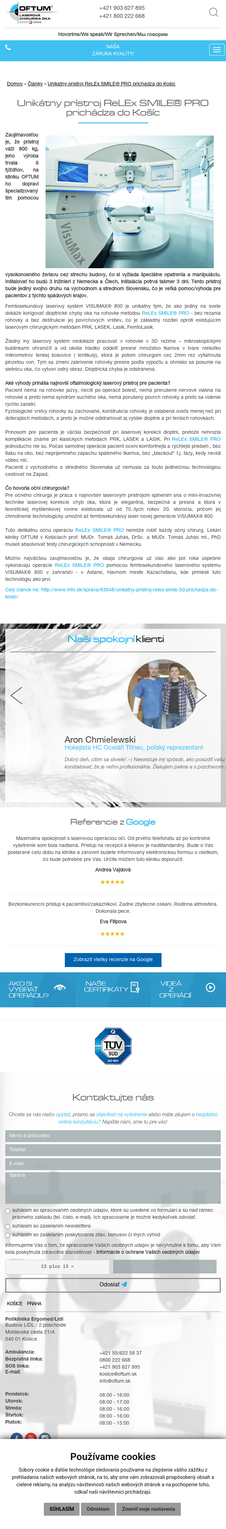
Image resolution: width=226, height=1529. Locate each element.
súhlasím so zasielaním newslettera (48, 1226)
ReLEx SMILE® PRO (165, 313)
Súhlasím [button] (61, 1509)
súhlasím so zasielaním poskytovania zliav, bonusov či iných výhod (82, 1235)
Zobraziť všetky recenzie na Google (113, 960)
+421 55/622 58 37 (121, 1353)
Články (35, 84)
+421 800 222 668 (122, 17)
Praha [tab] (34, 1304)
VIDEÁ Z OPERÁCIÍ (171, 989)
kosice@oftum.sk (118, 1374)
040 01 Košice (21, 1339)
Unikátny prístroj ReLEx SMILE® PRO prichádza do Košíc (112, 84)
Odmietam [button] (98, 1509)
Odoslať (113, 1284)
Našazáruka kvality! (113, 51)
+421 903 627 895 (122, 9)
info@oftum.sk (115, 1381)
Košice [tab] (14, 1304)
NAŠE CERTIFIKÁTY (95, 986)
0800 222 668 (115, 1360)
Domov (15, 84)
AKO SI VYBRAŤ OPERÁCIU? (20, 989)
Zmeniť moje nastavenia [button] (148, 1509)
